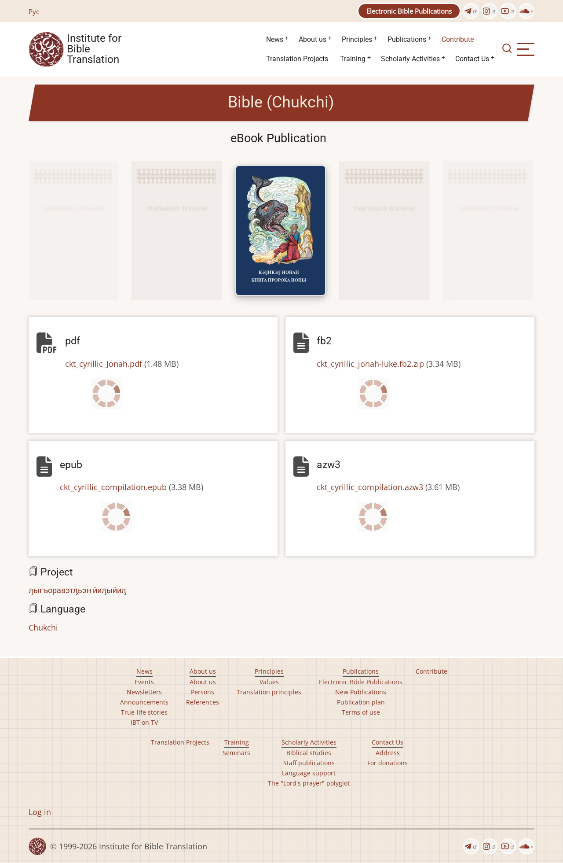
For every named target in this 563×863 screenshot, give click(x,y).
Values (269, 682)
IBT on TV (144, 722)
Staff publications (309, 763)
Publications (407, 39)
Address (388, 753)
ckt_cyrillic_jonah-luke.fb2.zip (370, 363)
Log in (40, 812)
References (202, 702)
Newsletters (144, 692)
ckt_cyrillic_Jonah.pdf (103, 363)
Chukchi (43, 627)
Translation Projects (297, 59)
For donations (387, 763)
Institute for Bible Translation (94, 49)
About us (312, 39)
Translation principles (269, 692)
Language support (309, 773)
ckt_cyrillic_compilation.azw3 (370, 487)
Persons (202, 692)
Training (353, 59)
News (274, 39)
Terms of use (361, 712)
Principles (357, 39)
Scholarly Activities (410, 59)
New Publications (360, 692)
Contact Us (472, 59)
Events (144, 682)
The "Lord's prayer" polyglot (309, 783)
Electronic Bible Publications (409, 11)
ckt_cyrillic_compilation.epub (113, 487)
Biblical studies (308, 753)
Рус (34, 11)
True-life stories (144, 712)
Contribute (458, 39)
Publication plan (361, 702)
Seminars (236, 753)
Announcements (144, 702)
